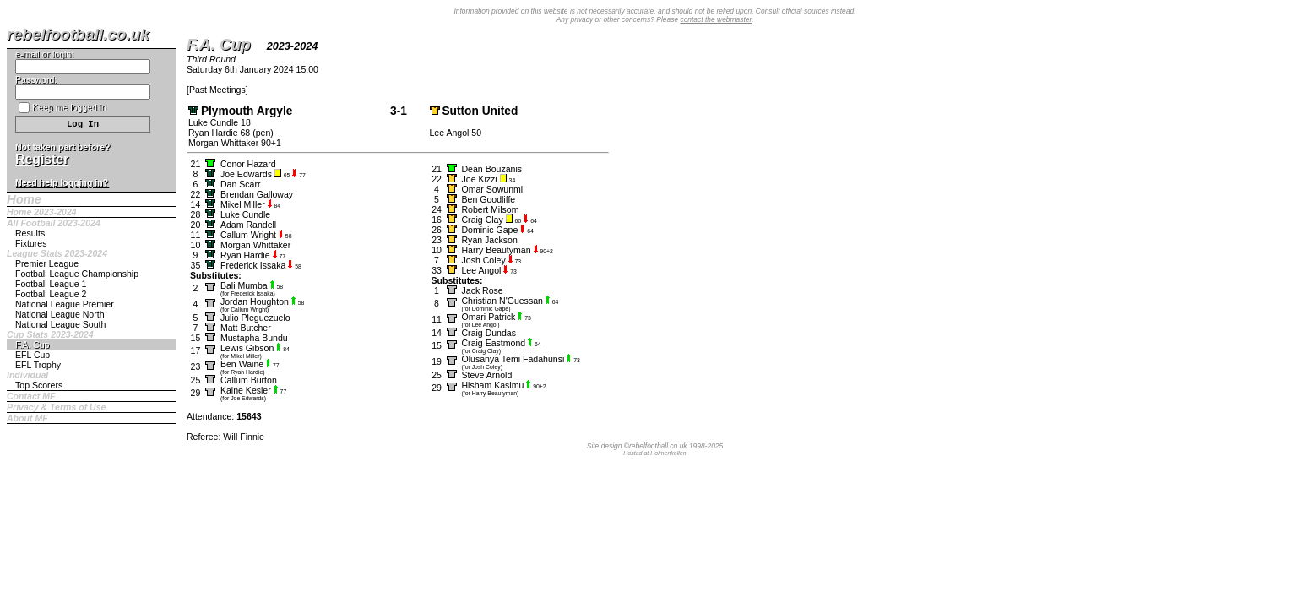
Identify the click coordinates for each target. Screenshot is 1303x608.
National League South (60, 324)
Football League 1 (50, 284)
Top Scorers (38, 385)
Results (30, 233)
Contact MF (31, 396)
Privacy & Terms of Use (56, 407)
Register (41, 159)
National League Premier (64, 304)
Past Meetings (217, 89)
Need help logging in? (61, 182)
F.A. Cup (32, 344)
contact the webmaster (716, 19)
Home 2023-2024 (42, 212)
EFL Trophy (38, 365)
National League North (60, 314)
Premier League (47, 263)
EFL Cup (32, 355)
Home (24, 199)
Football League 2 (50, 294)
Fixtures (31, 243)
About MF (27, 418)
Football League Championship (76, 274)
